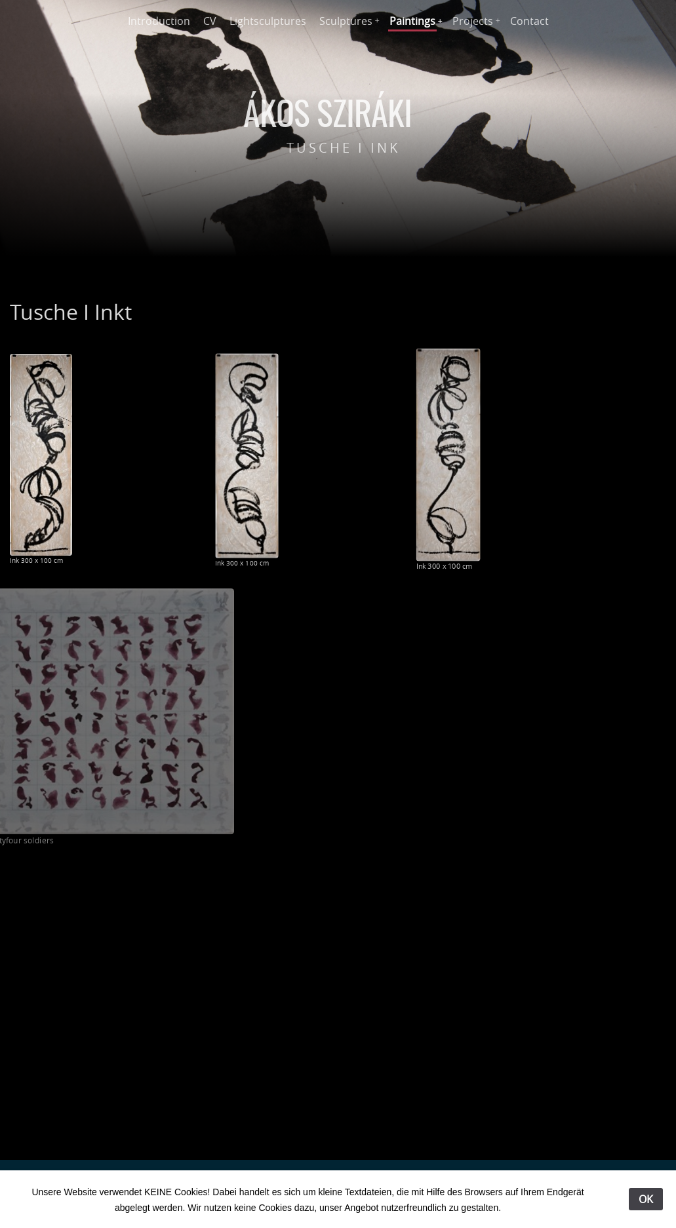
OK (646, 1199)
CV (209, 21)
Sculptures (345, 21)
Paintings (412, 21)
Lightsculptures (267, 21)
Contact (529, 21)
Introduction (159, 21)
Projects (472, 21)
